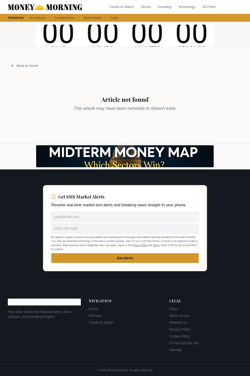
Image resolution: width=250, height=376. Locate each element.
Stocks (146, 7)
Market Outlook (92, 17)
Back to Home (24, 66)
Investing (164, 7)
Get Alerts (125, 258)
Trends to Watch (121, 7)
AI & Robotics (38, 17)
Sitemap (175, 350)
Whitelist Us (178, 322)
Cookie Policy (179, 336)
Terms (156, 245)
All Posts (209, 7)
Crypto (114, 17)
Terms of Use (179, 316)
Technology (187, 7)
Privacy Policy (139, 245)
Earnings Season (65, 17)
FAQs (173, 309)
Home (93, 309)
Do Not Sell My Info (184, 343)
